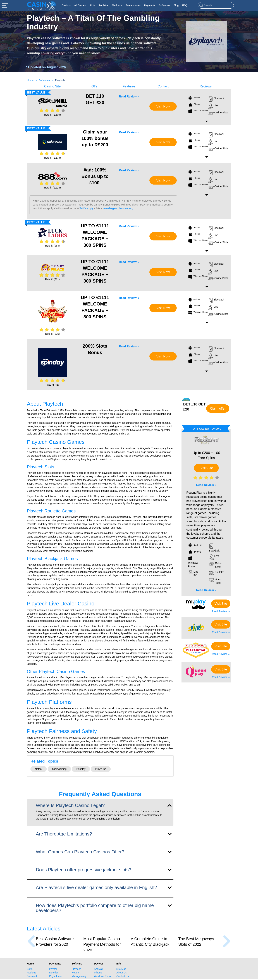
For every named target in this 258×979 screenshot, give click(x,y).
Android (194, 98)
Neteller (53, 972)
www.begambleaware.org (118, 208)
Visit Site (206, 468)
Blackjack (216, 99)
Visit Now (163, 106)
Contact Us (122, 976)
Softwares (44, 80)
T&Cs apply (87, 208)
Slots (29, 969)
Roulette (31, 972)
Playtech (76, 969)
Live (213, 106)
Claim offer (218, 408)
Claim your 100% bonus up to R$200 (95, 138)
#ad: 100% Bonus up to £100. (95, 176)
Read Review (128, 96)
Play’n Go (100, 769)
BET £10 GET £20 (95, 99)
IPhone (194, 105)
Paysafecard (56, 976)
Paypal (53, 969)
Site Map (121, 969)
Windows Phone (195, 111)
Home (30, 80)
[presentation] (31, 941)
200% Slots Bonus (95, 349)
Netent (38, 769)
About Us (121, 972)
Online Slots (218, 113)
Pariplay (80, 769)
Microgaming (59, 769)
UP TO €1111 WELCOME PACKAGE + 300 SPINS (95, 235)
